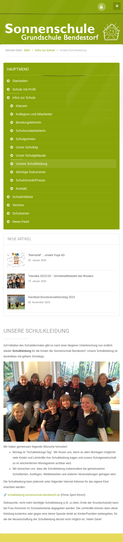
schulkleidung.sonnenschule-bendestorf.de (34, 495)
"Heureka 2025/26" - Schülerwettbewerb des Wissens (60, 276)
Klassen (21, 106)
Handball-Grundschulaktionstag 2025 (51, 297)
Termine (18, 205)
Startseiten (20, 81)
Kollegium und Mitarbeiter (34, 114)
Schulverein (20, 213)
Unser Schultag (27, 147)
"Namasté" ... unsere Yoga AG (46, 255)
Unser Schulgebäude (31, 155)
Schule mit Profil (24, 89)
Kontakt (21, 188)
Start (27, 50)
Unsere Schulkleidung (31, 164)
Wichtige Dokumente (31, 172)
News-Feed (20, 221)
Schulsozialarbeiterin (31, 131)
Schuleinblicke (22, 197)
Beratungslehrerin (28, 122)
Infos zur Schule (45, 50)
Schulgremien (26, 139)
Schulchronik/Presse (30, 180)
